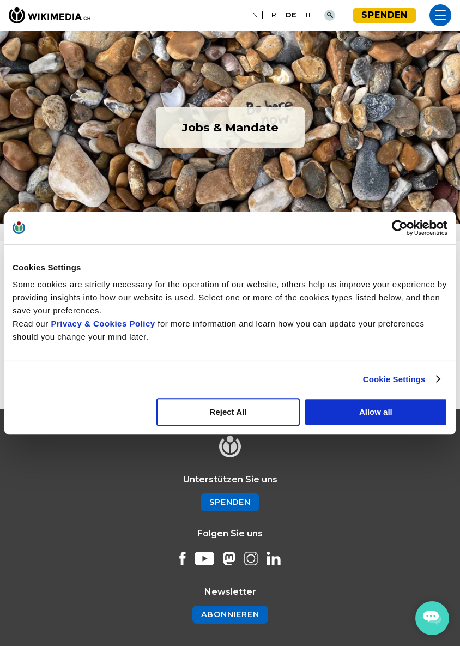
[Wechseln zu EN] (253, 15)
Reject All (228, 411)
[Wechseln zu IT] (308, 15)
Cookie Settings (394, 379)
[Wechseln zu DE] (291, 15)
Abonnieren (230, 614)
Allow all (375, 411)
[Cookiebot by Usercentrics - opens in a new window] (399, 228)
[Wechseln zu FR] (272, 15)
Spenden (384, 15)
